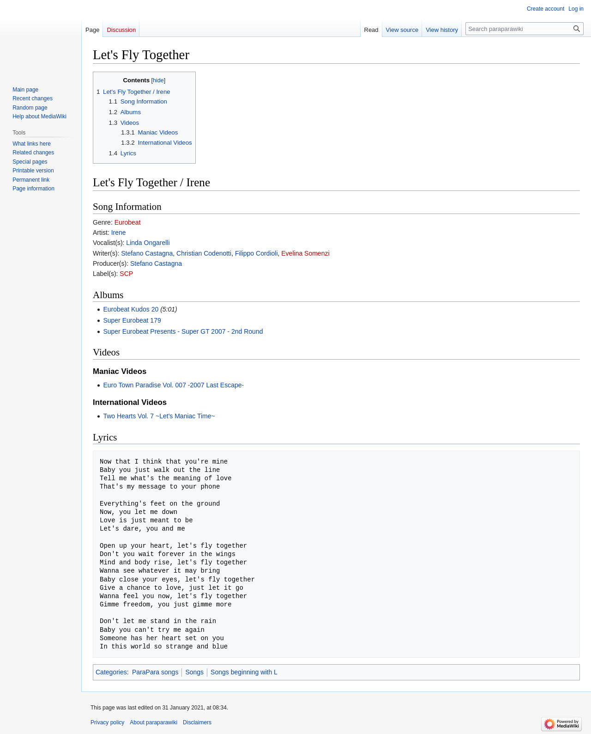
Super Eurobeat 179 (132, 320)
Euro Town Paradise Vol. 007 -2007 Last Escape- (173, 385)
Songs (194, 672)
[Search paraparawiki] (524, 28)
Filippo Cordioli (256, 253)
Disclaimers (197, 722)
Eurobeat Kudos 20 (130, 309)
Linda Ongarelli (147, 242)
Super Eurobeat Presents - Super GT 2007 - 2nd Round (183, 331)
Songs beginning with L (244, 672)
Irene (118, 232)
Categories (111, 672)
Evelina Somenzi (305, 253)
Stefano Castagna (147, 253)
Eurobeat (128, 222)
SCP (126, 273)
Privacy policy (107, 722)
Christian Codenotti (203, 253)
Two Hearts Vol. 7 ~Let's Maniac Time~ (159, 416)
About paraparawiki (153, 722)
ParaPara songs (155, 672)
